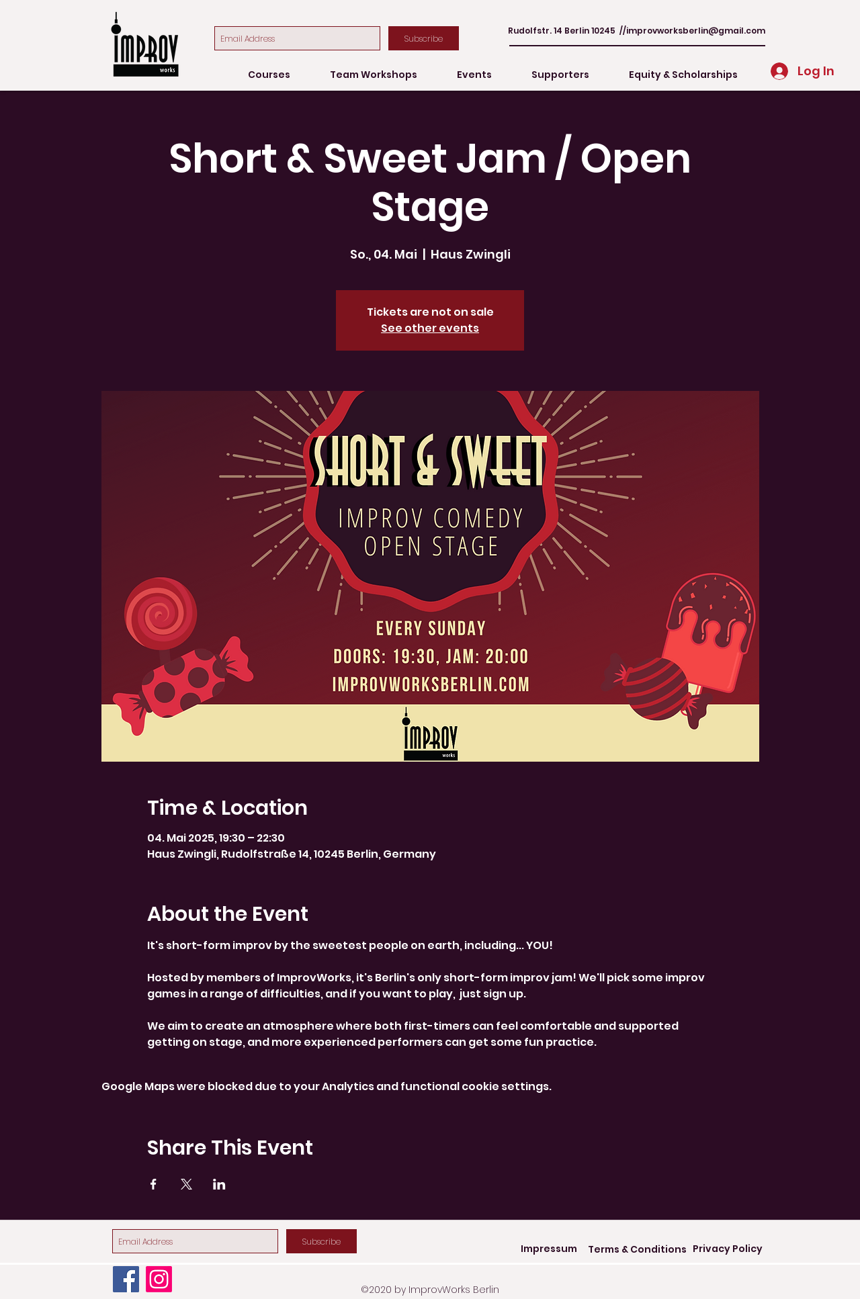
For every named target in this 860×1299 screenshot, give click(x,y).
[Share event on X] (186, 1184)
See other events (430, 328)
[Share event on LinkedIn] (219, 1184)
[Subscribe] (423, 38)
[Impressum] (549, 1249)
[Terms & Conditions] (637, 1249)
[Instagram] (159, 1279)
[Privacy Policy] (728, 1249)
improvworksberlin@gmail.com (695, 30)
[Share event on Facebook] (153, 1184)
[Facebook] (126, 1279)
